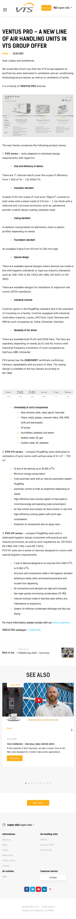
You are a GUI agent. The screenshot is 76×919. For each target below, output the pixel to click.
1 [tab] (26, 783)
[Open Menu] (6, 8)
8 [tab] (47, 783)
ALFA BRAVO (49, 911)
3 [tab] (32, 783)
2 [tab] (29, 783)
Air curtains (8, 871)
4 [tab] (35, 783)
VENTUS (43, 839)
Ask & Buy (46, 8)
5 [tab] (38, 783)
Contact (5, 865)
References (7, 855)
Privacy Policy (8, 860)
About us (6, 839)
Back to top (8, 652)
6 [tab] (41, 783)
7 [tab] (44, 783)
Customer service (49, 871)
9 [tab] (50, 783)
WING (4, 877)
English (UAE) (62, 8)
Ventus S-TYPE (46, 845)
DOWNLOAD (35, 629)
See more (14, 758)
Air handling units (49, 834)
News (4, 845)
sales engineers (61, 622)
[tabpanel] (38, 724)
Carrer (5, 850)
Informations (8, 834)
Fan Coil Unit (46, 850)
